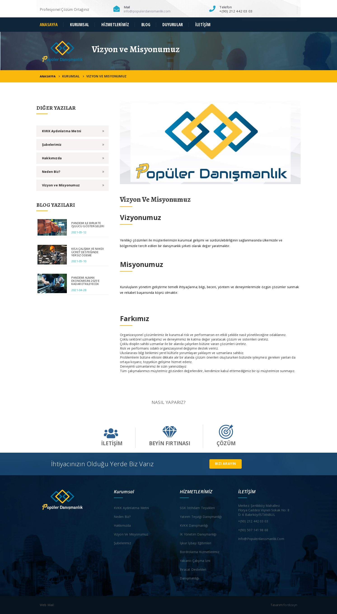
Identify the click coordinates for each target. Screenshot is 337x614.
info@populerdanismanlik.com (147, 11)
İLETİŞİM (203, 25)
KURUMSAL (79, 25)
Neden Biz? (51, 171)
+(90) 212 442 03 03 (253, 521)
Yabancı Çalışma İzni (195, 560)
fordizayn (290, 605)
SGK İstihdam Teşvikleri (197, 508)
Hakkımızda (52, 158)
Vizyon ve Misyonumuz (61, 185)
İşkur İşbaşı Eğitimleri (195, 543)
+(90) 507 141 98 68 (253, 530)
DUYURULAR (172, 25)
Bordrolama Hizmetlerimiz (199, 552)
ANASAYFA (49, 25)
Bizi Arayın (225, 464)
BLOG (145, 25)
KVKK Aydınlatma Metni (61, 131)
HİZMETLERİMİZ (115, 25)
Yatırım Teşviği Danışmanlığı (201, 516)
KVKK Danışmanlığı (194, 525)
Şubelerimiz (51, 144)
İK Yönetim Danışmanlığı (198, 534)
